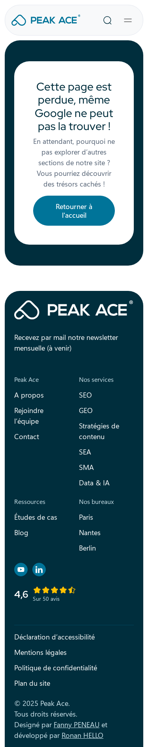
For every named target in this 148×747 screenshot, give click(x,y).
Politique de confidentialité (55, 667)
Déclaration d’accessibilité (54, 636)
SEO (85, 395)
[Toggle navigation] (128, 20)
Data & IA (94, 482)
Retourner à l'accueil (74, 211)
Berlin (87, 548)
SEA (85, 451)
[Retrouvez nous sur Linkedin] (39, 569)
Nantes (90, 532)
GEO (86, 410)
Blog (21, 532)
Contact (26, 436)
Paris (86, 517)
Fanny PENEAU (76, 724)
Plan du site (32, 683)
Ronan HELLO (82, 735)
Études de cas (35, 517)
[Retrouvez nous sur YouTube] (21, 569)
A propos (29, 395)
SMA (86, 467)
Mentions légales (40, 652)
